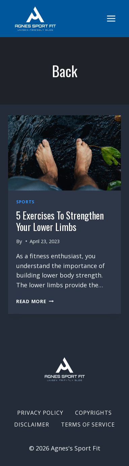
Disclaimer (31, 424)
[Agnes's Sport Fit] (35, 18)
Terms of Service (88, 424)
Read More (35, 301)
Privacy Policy (40, 412)
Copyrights (93, 412)
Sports (25, 202)
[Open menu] (111, 18)
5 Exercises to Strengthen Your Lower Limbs (60, 221)
